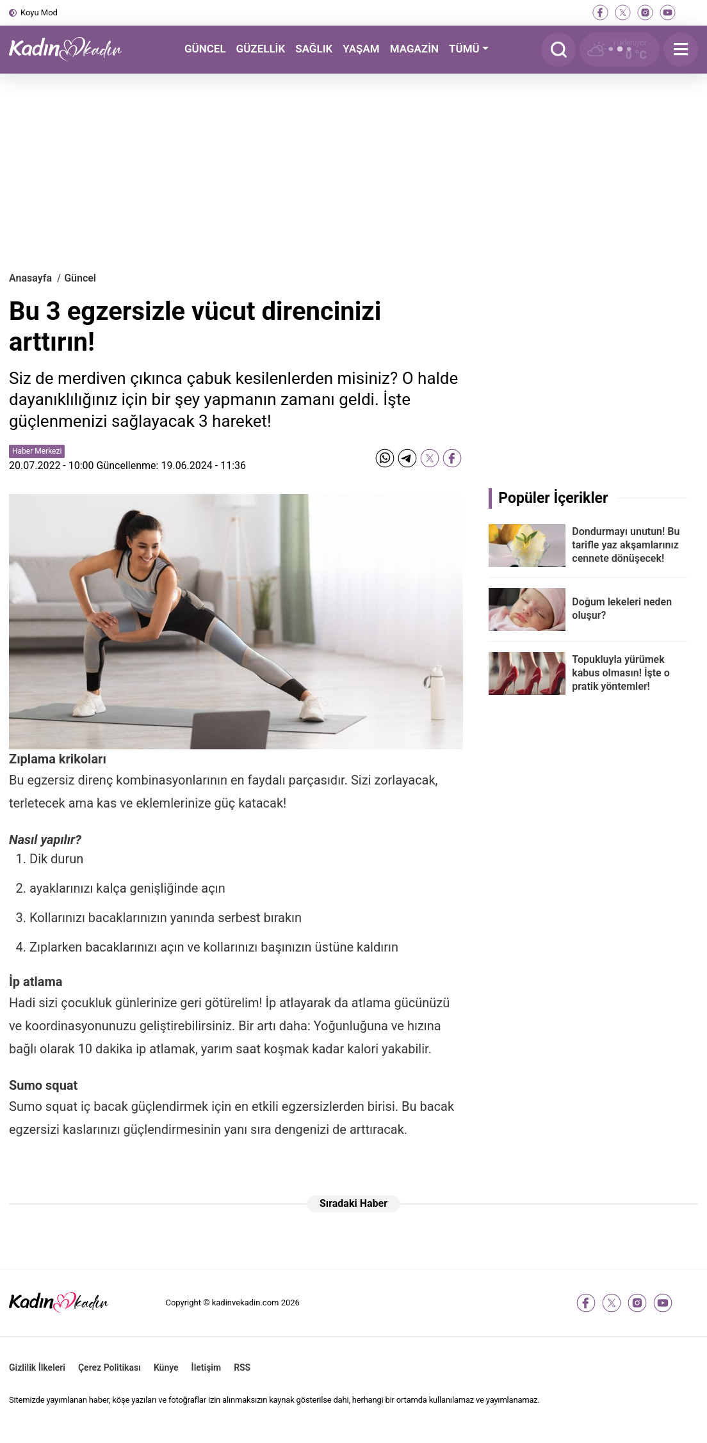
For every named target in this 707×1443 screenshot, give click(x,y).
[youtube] (668, 12)
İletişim (206, 1367)
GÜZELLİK (261, 48)
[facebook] (600, 12)
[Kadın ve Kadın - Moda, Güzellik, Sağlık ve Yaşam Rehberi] (73, 50)
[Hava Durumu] (620, 50)
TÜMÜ (464, 48)
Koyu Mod (39, 12)
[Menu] (680, 50)
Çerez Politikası (109, 1367)
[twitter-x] (623, 12)
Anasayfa (30, 278)
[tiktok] (690, 12)
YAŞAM (361, 48)
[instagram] (645, 12)
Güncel (80, 278)
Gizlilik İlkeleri (37, 1367)
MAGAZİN (414, 48)
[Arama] (558, 50)
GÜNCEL (205, 48)
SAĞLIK (313, 48)
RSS (242, 1367)
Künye (166, 1367)
